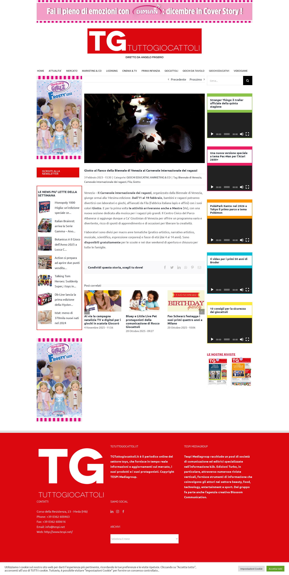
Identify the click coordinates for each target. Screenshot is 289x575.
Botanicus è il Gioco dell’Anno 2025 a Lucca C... (67, 244)
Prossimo (196, 79)
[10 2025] (218, 359)
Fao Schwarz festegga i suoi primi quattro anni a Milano (185, 319)
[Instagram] (117, 511)
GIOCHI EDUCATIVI (138, 177)
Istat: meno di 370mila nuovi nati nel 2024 (67, 318)
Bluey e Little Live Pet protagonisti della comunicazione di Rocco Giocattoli (143, 321)
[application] (229, 125)
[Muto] (241, 134)
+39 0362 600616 (54, 521)
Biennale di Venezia (189, 177)
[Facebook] (123, 511)
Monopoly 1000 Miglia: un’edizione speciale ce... (67, 207)
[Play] (212, 134)
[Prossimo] (202, 311)
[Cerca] (247, 80)
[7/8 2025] (241, 359)
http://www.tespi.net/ (58, 531)
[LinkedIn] (111, 511)
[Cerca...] (225, 80)
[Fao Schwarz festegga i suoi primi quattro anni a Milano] (186, 300)
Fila (130, 181)
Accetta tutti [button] (275, 568)
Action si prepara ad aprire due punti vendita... (67, 263)
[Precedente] (87, 311)
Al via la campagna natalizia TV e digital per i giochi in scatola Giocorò (102, 319)
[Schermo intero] (247, 134)
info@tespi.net (55, 526)
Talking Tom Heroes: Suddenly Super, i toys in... (66, 281)
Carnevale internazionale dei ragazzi (105, 181)
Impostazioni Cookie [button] (251, 568)
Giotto (136, 181)
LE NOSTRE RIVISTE (221, 354)
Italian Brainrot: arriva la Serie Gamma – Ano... (65, 226)
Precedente (178, 79)
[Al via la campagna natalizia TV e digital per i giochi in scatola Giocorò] (102, 300)
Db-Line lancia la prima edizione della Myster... (65, 299)
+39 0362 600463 (58, 516)
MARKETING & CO (160, 177)
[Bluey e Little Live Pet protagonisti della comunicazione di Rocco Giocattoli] (144, 300)
